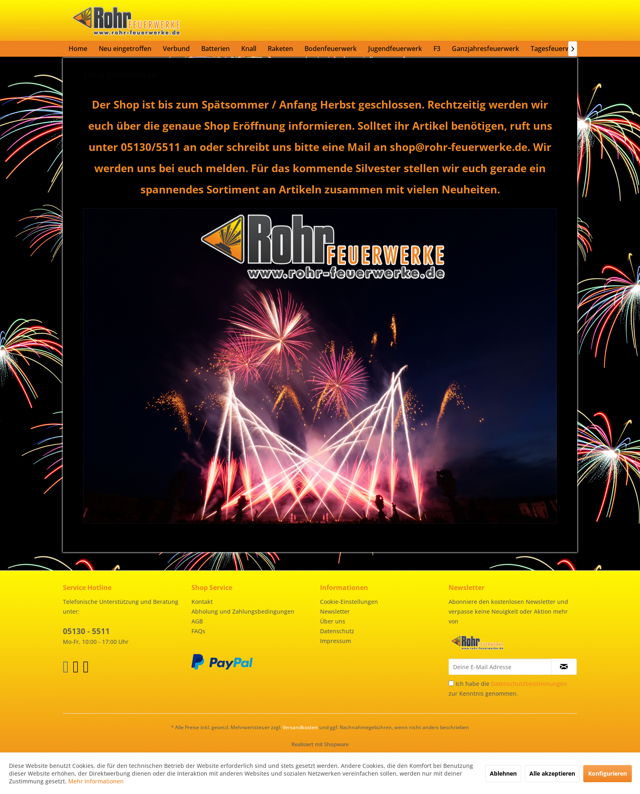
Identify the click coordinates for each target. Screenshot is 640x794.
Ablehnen (503, 773)
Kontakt (202, 601)
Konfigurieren (607, 773)
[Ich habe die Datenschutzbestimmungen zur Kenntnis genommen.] (451, 683)
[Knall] (249, 48)
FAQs (198, 631)
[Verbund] (176, 48)
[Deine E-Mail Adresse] (500, 667)
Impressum (335, 641)
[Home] (78, 48)
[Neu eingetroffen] (125, 48)
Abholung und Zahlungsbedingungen (242, 611)
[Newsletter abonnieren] (564, 667)
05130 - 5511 (86, 631)
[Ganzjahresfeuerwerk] (485, 48)
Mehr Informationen (96, 781)
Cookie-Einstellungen (349, 601)
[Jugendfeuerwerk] (395, 48)
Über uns (332, 621)
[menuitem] (78, 48)
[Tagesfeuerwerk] (556, 48)
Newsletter (335, 611)
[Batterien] (216, 48)
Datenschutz (337, 631)
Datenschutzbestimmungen (529, 684)
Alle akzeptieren (552, 773)
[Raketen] (280, 48)
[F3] (437, 48)
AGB (197, 621)
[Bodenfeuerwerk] (330, 48)
